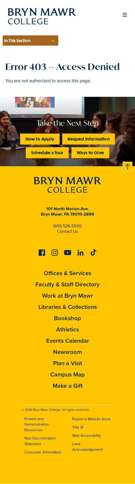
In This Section (17, 40)
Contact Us (67, 231)
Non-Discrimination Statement (40, 441)
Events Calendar (67, 340)
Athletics (67, 329)
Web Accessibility (86, 435)
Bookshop (67, 318)
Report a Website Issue (91, 419)
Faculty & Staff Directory (67, 284)
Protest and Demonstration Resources (36, 424)
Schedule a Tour (47, 152)
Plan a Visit (67, 363)
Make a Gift (68, 385)
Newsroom (67, 352)
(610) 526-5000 (67, 226)
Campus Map (67, 374)
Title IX (77, 427)
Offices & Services (67, 273)
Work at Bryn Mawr (67, 295)
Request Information (89, 138)
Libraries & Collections (67, 306)
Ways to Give (90, 152)
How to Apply (39, 138)
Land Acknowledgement (87, 446)
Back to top (127, 165)
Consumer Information (42, 452)
